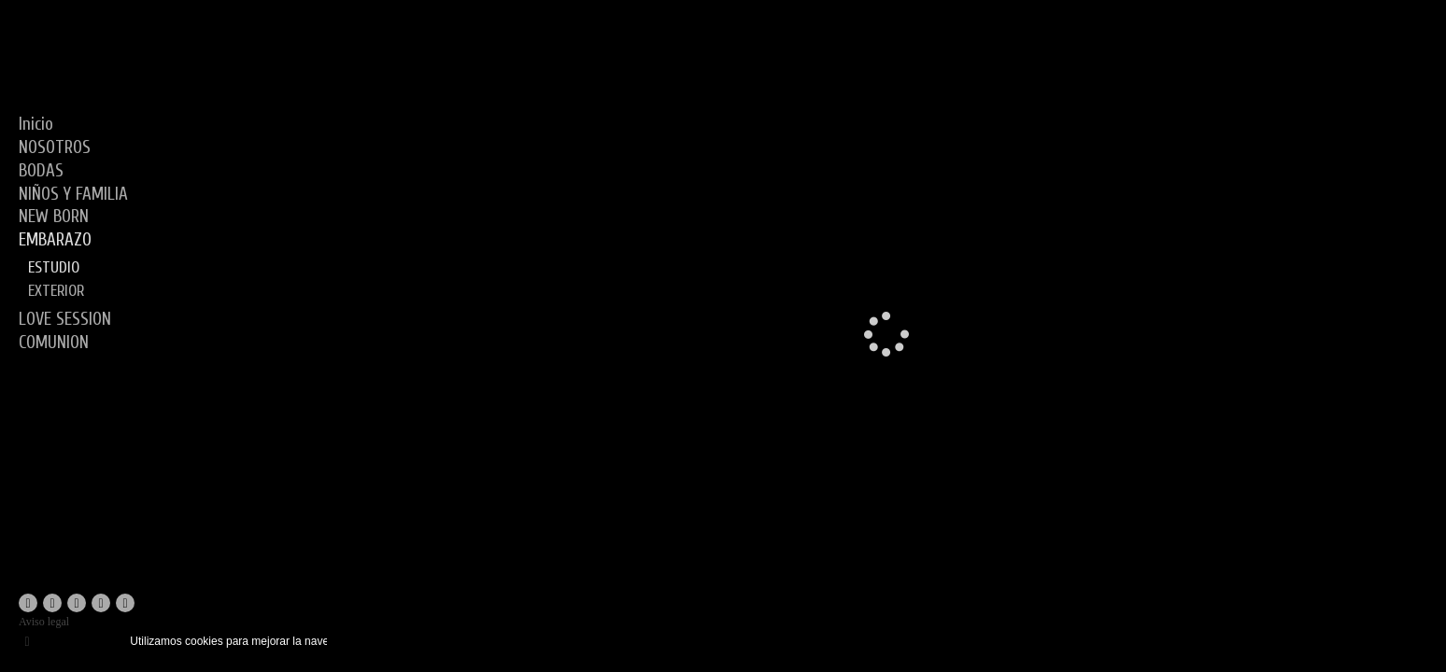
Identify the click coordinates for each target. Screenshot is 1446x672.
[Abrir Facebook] (28, 603)
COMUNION (54, 342)
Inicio (36, 124)
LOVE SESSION (65, 319)
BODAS (41, 171)
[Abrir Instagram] (52, 603)
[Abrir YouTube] (76, 603)
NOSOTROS (55, 147)
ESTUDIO (53, 267)
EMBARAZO (55, 240)
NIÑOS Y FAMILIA (73, 194)
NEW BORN (54, 216)
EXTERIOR (56, 291)
